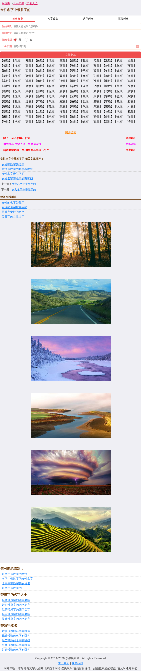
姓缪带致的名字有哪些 (16, 631)
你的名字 (7, 33)
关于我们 (63, 663)
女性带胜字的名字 (13, 164)
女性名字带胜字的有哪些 (17, 178)
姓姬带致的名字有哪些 (16, 649)
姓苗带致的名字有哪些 (16, 640)
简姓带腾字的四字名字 (16, 618)
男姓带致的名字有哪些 (16, 645)
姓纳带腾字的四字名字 (16, 600)
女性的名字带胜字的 (14, 207)
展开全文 (70, 132)
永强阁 (6, 3)
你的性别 (7, 39)
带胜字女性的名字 (13, 212)
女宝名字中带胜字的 (24, 184)
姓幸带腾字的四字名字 (16, 614)
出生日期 (7, 46)
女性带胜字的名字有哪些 (17, 169)
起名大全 (32, 3)
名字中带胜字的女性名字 (17, 578)
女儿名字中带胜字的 (24, 189)
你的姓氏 (7, 26)
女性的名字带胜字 (13, 202)
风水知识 (18, 3)
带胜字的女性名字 (13, 216)
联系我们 (77, 663)
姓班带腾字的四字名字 (16, 604)
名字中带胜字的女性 (14, 574)
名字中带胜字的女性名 (16, 583)
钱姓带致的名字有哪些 (16, 635)
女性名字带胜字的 (13, 173)
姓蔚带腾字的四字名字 (16, 609)
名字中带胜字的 (12, 588)
